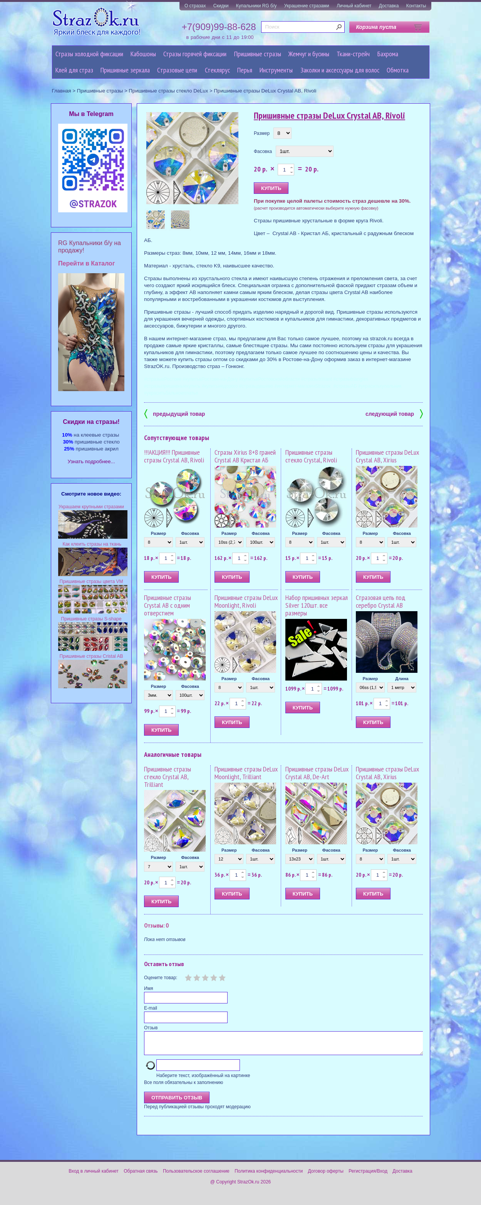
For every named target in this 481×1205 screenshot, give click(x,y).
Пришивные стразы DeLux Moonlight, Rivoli (246, 601)
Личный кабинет (354, 5)
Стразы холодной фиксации (89, 53)
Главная (61, 91)
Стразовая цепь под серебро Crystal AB (381, 601)
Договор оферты (326, 1175)
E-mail (150, 1008)
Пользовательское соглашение (196, 1175)
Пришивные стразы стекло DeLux (168, 91)
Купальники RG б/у (256, 5)
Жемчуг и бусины (308, 53)
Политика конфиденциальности (269, 1175)
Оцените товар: (160, 977)
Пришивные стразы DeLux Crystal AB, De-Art (317, 773)
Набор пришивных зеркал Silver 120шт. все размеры (316, 605)
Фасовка (263, 151)
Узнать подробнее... (91, 461)
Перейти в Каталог (86, 263)
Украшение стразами (306, 5)
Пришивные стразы (257, 53)
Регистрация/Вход (368, 1175)
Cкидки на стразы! (91, 421)
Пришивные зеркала (125, 70)
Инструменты (276, 70)
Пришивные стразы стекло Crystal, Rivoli (311, 456)
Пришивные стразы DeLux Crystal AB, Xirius (387, 456)
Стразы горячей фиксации (194, 53)
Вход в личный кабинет (94, 1175)
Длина (401, 678)
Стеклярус (217, 70)
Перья (244, 70)
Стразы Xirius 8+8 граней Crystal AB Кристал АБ (245, 456)
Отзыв (151, 1027)
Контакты (416, 5)
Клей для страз (74, 70)
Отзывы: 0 (156, 925)
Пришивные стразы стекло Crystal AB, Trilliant (167, 777)
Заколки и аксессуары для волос (339, 70)
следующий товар (394, 413)
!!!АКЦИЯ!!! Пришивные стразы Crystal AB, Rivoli (174, 456)
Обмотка (398, 70)
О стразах (195, 5)
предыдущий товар (174, 413)
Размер (262, 133)
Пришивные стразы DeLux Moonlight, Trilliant (246, 773)
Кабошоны (143, 53)
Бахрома (387, 53)
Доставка (389, 5)
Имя (148, 988)
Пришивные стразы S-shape (91, 619)
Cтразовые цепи (177, 70)
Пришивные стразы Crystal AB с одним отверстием (167, 605)
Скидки (221, 5)
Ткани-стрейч (353, 53)
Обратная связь (141, 1175)
